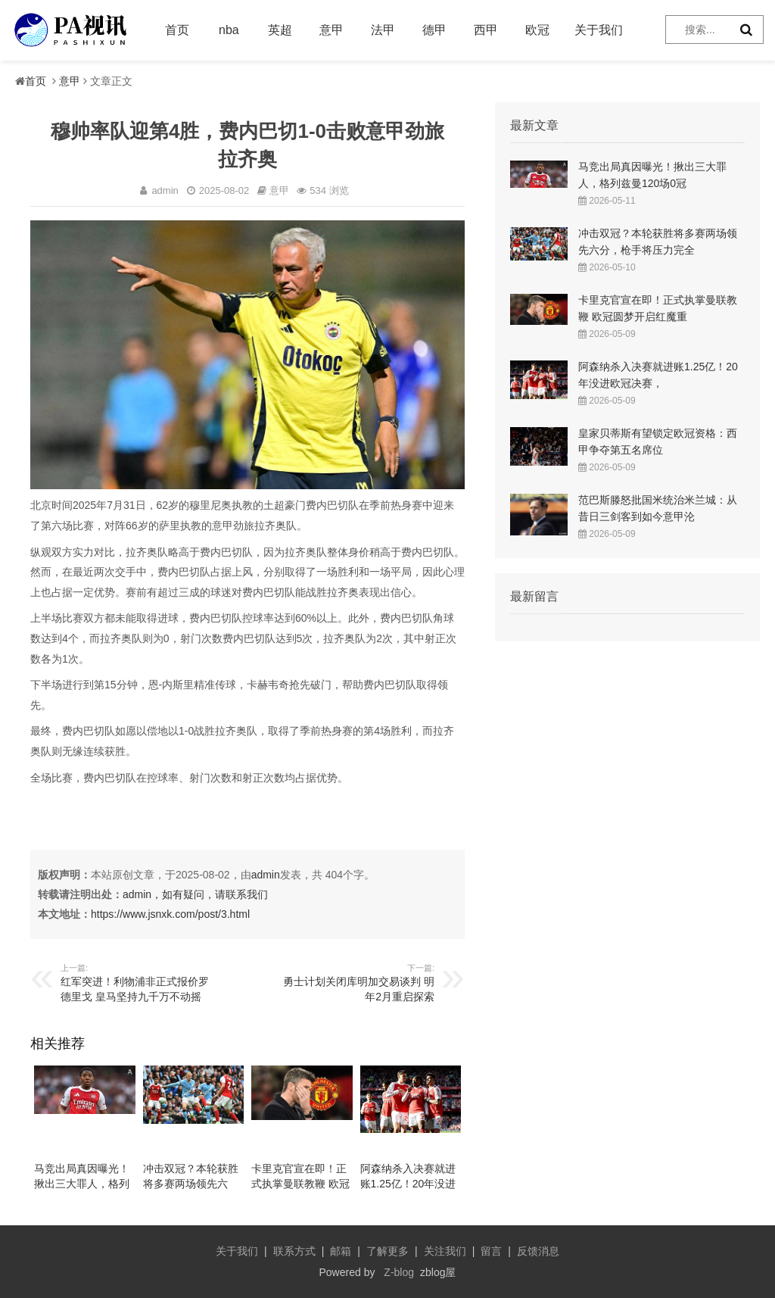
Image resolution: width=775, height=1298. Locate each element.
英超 (280, 29)
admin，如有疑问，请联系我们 (195, 894)
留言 (491, 1251)
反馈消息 (538, 1251)
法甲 (383, 29)
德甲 (434, 29)
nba (229, 29)
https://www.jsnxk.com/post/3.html (170, 914)
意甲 (331, 29)
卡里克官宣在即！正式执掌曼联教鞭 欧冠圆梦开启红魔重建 (300, 1183)
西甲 (486, 29)
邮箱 (340, 1251)
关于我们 (598, 29)
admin (265, 875)
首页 (177, 29)
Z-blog (399, 1272)
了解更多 (387, 1251)
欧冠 (537, 29)
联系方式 (294, 1251)
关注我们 (445, 1251)
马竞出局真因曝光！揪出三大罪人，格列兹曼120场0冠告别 (81, 1183)
